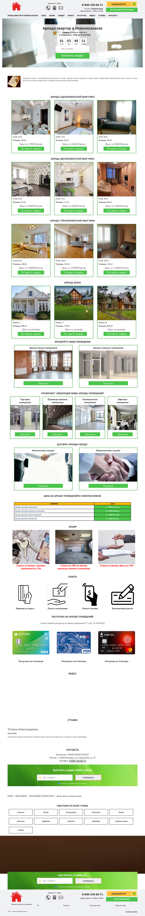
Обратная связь (120, 905)
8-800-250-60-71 (92, 5)
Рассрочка (81, 16)
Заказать (43, 383)
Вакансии (66, 905)
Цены (43, 16)
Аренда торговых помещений (21, 904)
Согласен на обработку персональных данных (73, 887)
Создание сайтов (131, 912)
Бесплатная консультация (121, 10)
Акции (52, 16)
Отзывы (101, 16)
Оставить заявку (31, 148)
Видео (92, 16)
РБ (38, 905)
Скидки (61, 16)
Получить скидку (72, 56)
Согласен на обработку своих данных (73, 783)
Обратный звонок (122, 899)
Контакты (112, 16)
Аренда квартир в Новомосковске (23, 16)
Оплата (71, 16)
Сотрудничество (95, 905)
